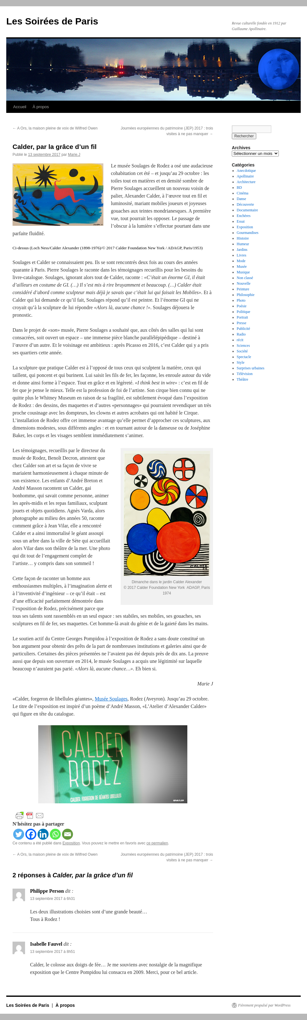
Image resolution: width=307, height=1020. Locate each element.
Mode (241, 261)
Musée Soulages (111, 698)
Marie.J (74, 154)
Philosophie (246, 295)
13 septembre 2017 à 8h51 (52, 951)
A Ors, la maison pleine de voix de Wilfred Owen (55, 128)
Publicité (243, 328)
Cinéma (242, 193)
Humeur (243, 244)
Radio (241, 334)
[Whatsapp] (55, 834)
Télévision (245, 374)
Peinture (243, 289)
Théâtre (242, 379)
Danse (241, 199)
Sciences (243, 345)
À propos (41, 106)
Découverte (245, 204)
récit (240, 340)
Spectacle (244, 357)
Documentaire (247, 210)
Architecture (246, 182)
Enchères (244, 216)
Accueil (19, 106)
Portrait (242, 317)
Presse (242, 323)
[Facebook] (30, 834)
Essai (241, 221)
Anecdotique (246, 170)
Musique (243, 272)
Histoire (243, 238)
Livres (242, 255)
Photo (241, 300)
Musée (242, 266)
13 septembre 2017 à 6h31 (52, 898)
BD (239, 187)
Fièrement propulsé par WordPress (264, 1005)
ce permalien (157, 843)
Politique (243, 311)
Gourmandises (247, 232)
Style (241, 362)
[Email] (67, 834)
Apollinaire (245, 176)
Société (242, 351)
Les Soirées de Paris (52, 21)
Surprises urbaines (250, 368)
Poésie (242, 306)
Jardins (242, 249)
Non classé (245, 278)
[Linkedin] (43, 834)
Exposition (71, 843)
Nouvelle (244, 283)
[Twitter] (18, 834)
